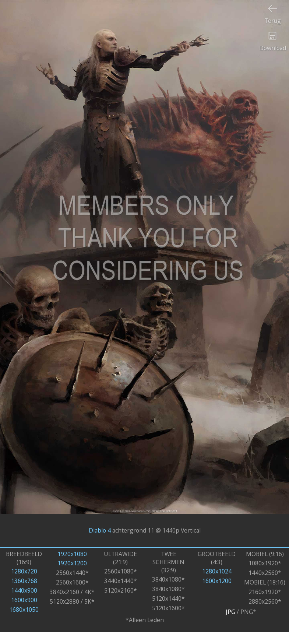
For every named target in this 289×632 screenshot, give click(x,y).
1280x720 (24, 571)
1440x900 (24, 590)
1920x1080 (72, 554)
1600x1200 (217, 581)
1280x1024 (217, 571)
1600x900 (24, 600)
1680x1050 (24, 609)
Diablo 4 (100, 530)
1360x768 (24, 581)
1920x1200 (72, 563)
